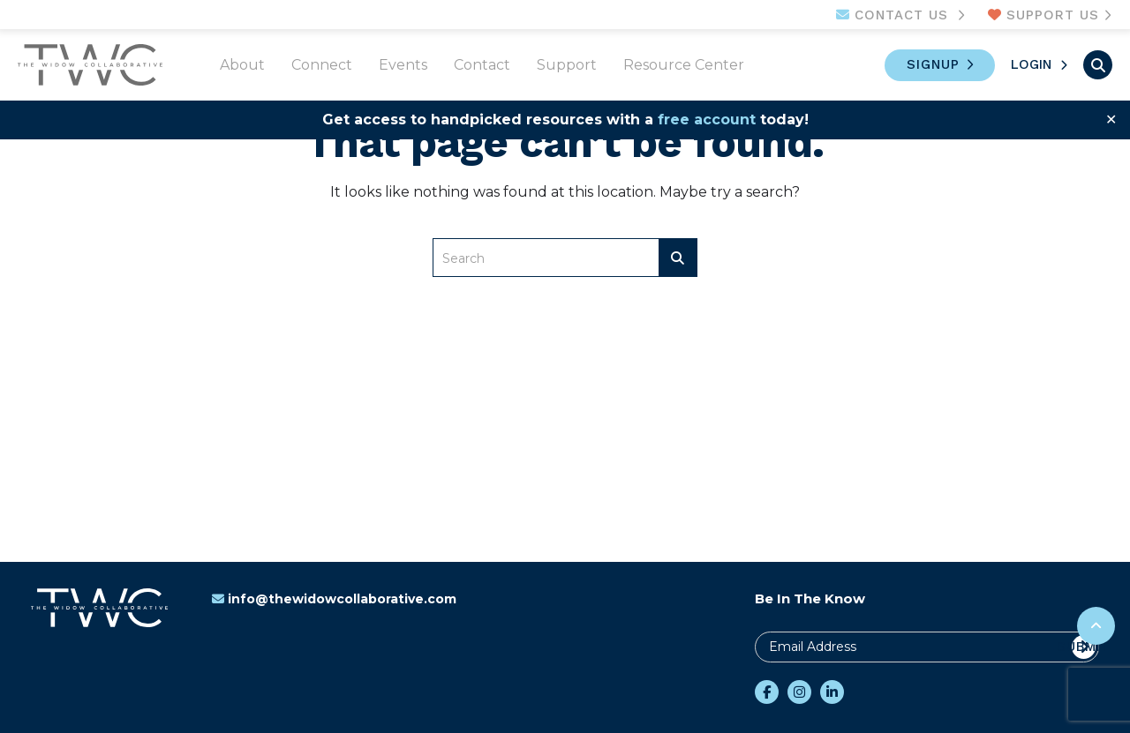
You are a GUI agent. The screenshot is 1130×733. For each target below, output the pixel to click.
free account (707, 119)
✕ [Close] (1111, 119)
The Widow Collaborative (90, 65)
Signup (933, 64)
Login (1031, 64)
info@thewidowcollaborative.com (334, 599)
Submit (1084, 646)
